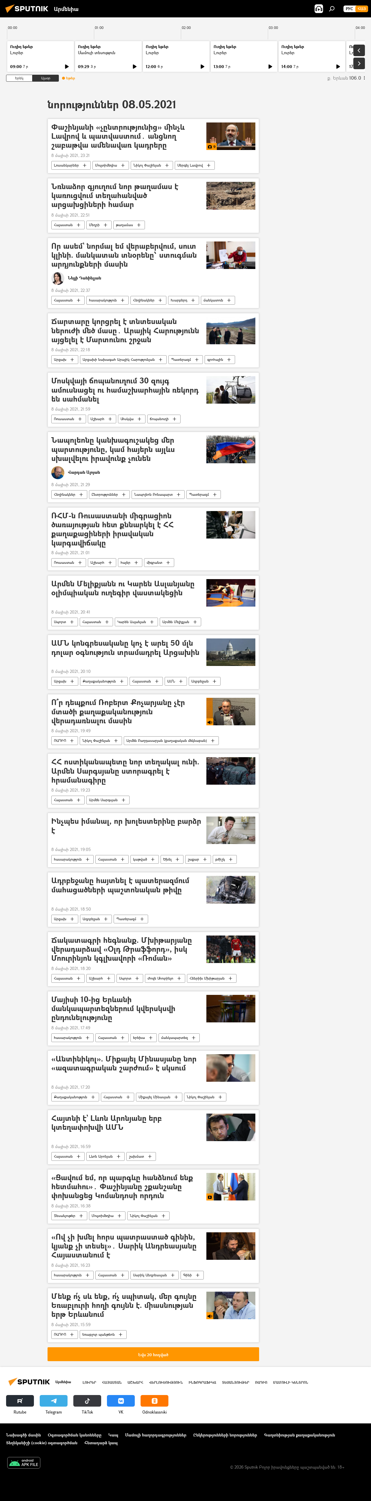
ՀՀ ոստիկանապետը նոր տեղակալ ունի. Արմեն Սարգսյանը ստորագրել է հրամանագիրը (125, 771)
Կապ (113, 1435)
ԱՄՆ (171, 681)
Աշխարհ (97, 418)
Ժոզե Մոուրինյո (160, 978)
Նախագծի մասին (23, 1435)
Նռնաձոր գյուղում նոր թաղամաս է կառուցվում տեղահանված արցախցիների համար (114, 195)
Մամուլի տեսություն (96, 52)
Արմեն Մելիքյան (175, 621)
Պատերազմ (181, 359)
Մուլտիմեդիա (106, 165)
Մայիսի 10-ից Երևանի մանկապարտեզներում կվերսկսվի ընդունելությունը (113, 1008)
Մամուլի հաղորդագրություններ (155, 1435)
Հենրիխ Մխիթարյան (207, 978)
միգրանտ (154, 562)
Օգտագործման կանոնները (74, 1435)
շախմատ (136, 1156)
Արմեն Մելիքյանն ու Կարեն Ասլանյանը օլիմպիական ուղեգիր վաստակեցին (122, 588)
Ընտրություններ (105, 494)
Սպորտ (60, 621)
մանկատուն (213, 300)
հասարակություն (103, 300)
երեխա (139, 1037)
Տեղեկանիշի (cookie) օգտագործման (41, 1442)
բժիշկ (220, 859)
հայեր (125, 562)
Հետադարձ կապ (101, 1442)
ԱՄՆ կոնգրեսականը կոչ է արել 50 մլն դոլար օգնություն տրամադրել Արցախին (125, 647)
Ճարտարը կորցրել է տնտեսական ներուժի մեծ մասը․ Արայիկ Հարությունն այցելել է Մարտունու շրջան (125, 330)
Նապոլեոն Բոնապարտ (153, 494)
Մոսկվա (127, 418)
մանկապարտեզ (174, 1037)
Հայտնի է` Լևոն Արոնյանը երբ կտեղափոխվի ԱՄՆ (106, 1123)
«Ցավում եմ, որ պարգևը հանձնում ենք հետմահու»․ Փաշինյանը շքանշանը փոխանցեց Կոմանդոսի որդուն (122, 1186)
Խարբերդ (179, 300)
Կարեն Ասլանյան (131, 621)
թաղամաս (124, 224)
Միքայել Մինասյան (154, 1096)
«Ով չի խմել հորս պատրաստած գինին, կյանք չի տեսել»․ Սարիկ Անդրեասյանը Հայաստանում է (124, 1246)
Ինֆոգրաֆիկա (202, 1382)
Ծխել (167, 859)
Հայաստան (63, 224)
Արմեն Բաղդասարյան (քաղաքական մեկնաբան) (166, 740)
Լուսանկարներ (66, 165)
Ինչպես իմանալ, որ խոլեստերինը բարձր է (126, 826)
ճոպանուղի (159, 418)
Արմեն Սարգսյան (103, 799)
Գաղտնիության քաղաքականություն (299, 1435)
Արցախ (60, 359)
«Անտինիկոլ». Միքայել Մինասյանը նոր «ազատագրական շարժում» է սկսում (124, 1063)
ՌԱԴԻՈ (60, 740)
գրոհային (215, 359)
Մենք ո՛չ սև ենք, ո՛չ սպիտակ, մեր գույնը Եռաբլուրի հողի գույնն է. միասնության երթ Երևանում (124, 1305)
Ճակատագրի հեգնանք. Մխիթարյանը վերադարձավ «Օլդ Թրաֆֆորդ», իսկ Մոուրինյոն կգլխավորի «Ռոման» (121, 949)
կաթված (140, 859)
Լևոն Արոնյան (101, 1156)
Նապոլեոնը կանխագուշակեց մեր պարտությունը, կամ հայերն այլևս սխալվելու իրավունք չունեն (113, 449)
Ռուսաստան (64, 418)
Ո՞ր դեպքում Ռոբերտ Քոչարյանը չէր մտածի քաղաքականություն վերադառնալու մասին (118, 711)
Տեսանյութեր (64, 1215)
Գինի (187, 1275)
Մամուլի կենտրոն (290, 1382)
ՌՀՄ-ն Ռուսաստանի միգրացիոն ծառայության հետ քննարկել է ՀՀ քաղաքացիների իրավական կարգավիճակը (112, 529)
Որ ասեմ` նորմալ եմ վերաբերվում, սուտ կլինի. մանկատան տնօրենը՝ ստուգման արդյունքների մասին (124, 255)
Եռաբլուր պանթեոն (98, 1334)
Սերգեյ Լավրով (190, 165)
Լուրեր (16, 52)
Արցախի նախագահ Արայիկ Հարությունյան (119, 359)
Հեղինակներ (143, 300)
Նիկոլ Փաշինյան (147, 165)
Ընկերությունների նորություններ (225, 1435)
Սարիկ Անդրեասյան (150, 1275)
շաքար (193, 859)
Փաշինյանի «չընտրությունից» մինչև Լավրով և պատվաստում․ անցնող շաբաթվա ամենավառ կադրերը (118, 136)
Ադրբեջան (200, 681)
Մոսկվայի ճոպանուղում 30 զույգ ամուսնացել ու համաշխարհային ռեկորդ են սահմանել (125, 390)
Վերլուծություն (166, 1382)
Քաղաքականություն (99, 681)
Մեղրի (94, 224)
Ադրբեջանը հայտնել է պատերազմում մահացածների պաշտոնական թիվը (120, 885)
